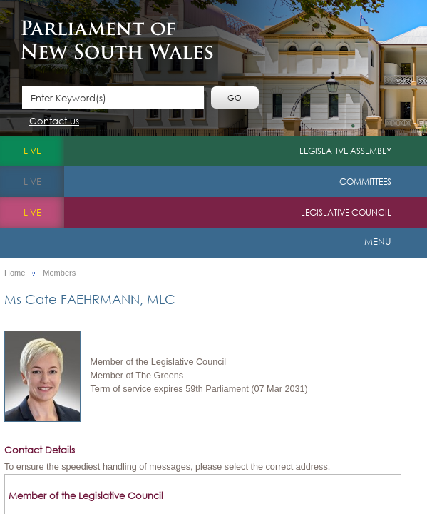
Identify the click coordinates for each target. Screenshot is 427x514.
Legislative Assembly (345, 151)
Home (14, 273)
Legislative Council (346, 212)
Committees (365, 182)
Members (59, 273)
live (32, 151)
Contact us (54, 121)
